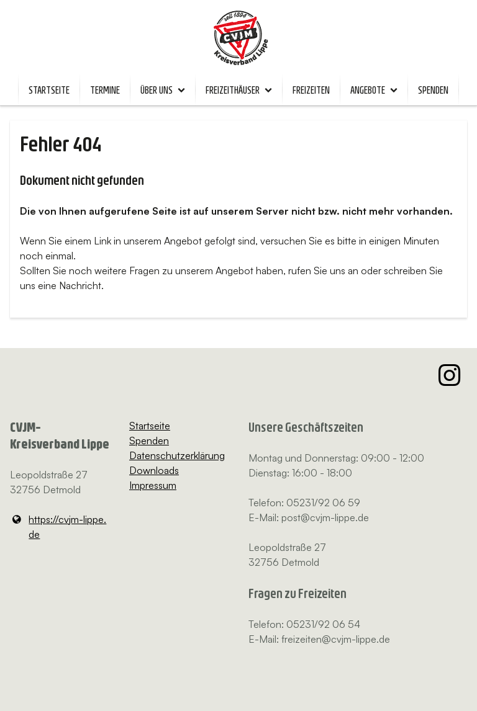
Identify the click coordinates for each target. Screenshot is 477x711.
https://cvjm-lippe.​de (58, 527)
